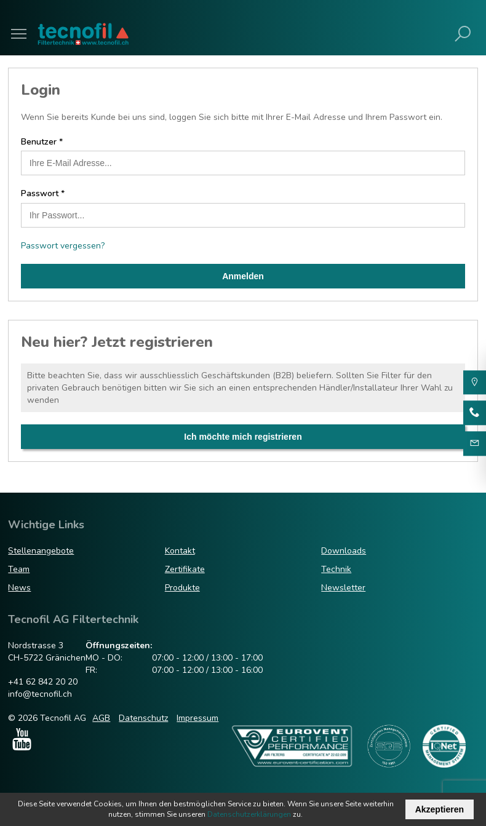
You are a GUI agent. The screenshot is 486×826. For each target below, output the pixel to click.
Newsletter (343, 588)
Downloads (343, 551)
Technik (336, 569)
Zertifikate (185, 569)
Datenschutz (143, 718)
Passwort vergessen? (63, 246)
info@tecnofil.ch (40, 694)
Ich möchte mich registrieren (242, 437)
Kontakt (180, 551)
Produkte (182, 588)
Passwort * (43, 193)
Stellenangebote (41, 551)
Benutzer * (42, 142)
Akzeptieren (439, 809)
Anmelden (243, 276)
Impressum (197, 718)
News (19, 588)
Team (19, 569)
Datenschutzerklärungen (249, 814)
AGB (101, 718)
